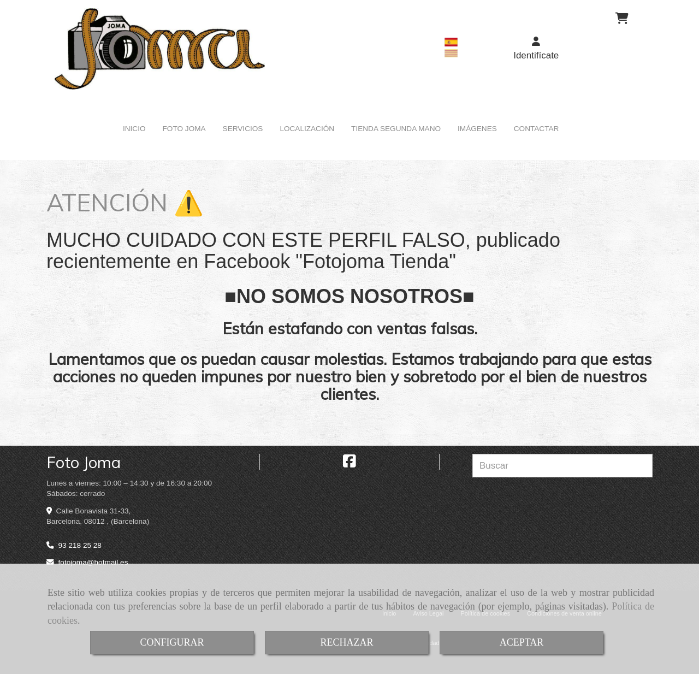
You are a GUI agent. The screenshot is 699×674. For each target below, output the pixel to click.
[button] (536, 49)
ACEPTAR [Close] (522, 642)
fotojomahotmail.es (93, 562)
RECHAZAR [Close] (346, 642)
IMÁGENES (477, 129)
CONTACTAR (536, 129)
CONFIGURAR (172, 642)
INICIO (134, 129)
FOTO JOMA (184, 129)
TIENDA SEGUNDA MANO (396, 129)
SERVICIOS (243, 129)
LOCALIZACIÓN (307, 129)
